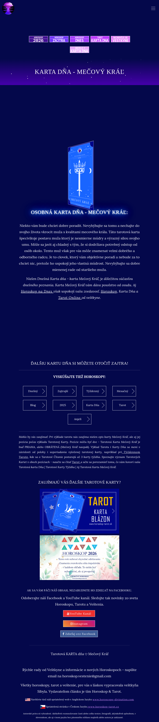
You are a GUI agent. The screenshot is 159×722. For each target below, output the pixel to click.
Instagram (79, 623)
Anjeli (82, 419)
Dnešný (36, 391)
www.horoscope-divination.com (113, 699)
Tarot (126, 405)
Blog (37, 405)
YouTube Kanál (79, 613)
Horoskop (109, 291)
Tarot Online (70, 297)
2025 (67, 405)
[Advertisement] (79, 328)
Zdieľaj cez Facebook (79, 634)
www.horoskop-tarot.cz (103, 706)
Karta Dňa (95, 405)
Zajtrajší (66, 391)
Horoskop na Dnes (37, 291)
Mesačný (125, 391)
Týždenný (95, 391)
